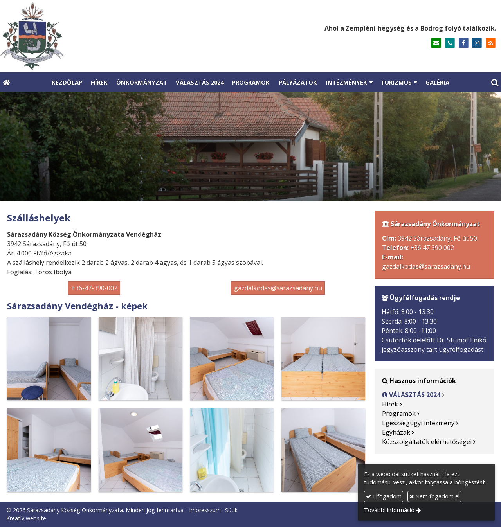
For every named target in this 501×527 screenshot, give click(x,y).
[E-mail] (436, 43)
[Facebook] (463, 43)
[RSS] (490, 43)
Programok (399, 413)
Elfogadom (384, 496)
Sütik (231, 510)
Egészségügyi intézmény (418, 423)
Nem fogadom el (434, 496)
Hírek (390, 404)
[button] (494, 82)
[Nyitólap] (110, 36)
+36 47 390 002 (432, 247)
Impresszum (205, 510)
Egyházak (396, 432)
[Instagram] (477, 43)
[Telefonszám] (450, 43)
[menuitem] (66, 82)
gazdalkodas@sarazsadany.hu (278, 288)
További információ (389, 510)
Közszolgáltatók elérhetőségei (427, 441)
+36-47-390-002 (94, 288)
